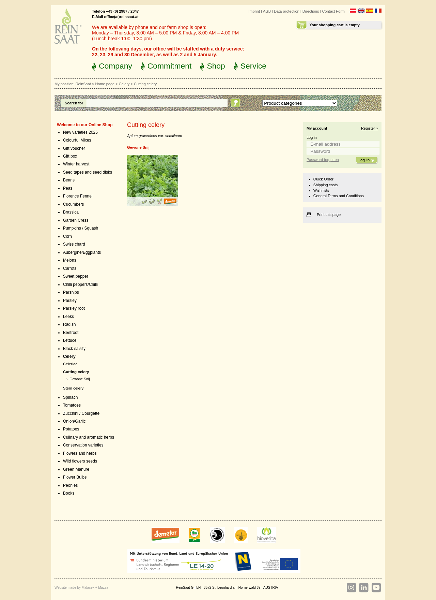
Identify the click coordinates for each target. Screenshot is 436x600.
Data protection (286, 11)
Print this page (329, 215)
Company (115, 65)
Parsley (70, 300)
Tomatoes (72, 405)
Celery (124, 84)
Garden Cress (76, 220)
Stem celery (73, 388)
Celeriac (70, 364)
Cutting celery (76, 372)
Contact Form (333, 11)
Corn (67, 236)
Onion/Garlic (74, 421)
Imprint (254, 11)
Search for (74, 103)
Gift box (70, 156)
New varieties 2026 (80, 132)
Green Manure (76, 469)
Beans (69, 180)
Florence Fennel (78, 196)
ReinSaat (83, 84)
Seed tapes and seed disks (87, 172)
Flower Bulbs (75, 477)
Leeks (68, 316)
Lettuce (69, 340)
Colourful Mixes (77, 140)
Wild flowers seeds (80, 461)
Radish (69, 324)
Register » (369, 128)
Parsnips (71, 292)
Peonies (70, 485)
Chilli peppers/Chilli (80, 284)
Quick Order (323, 179)
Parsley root (74, 308)
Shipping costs (325, 185)
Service (253, 65)
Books (68, 493)
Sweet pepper (75, 276)
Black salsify (74, 348)
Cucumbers (73, 204)
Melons (69, 260)
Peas (67, 188)
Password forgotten (323, 160)
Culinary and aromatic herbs (88, 437)
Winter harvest (76, 164)
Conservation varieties (83, 445)
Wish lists (321, 190)
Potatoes (71, 429)
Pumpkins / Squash (80, 228)
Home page (104, 84)
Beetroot (70, 332)
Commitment (169, 65)
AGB (267, 11)
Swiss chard (74, 244)
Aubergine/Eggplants (82, 252)
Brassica (71, 212)
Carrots (69, 268)
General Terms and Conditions (338, 196)
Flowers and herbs (80, 453)
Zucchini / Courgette (81, 413)
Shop (216, 65)
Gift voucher (74, 148)
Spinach (70, 397)
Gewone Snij (79, 379)
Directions (310, 11)
